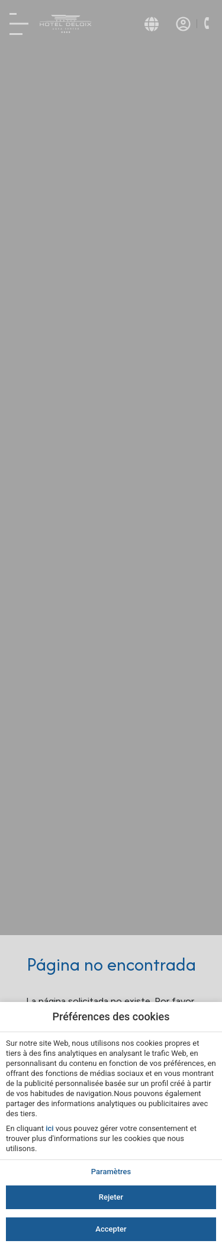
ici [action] (49, 1128)
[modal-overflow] (111, 623)
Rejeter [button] (111, 1197)
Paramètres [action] (111, 1171)
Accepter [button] (110, 1229)
